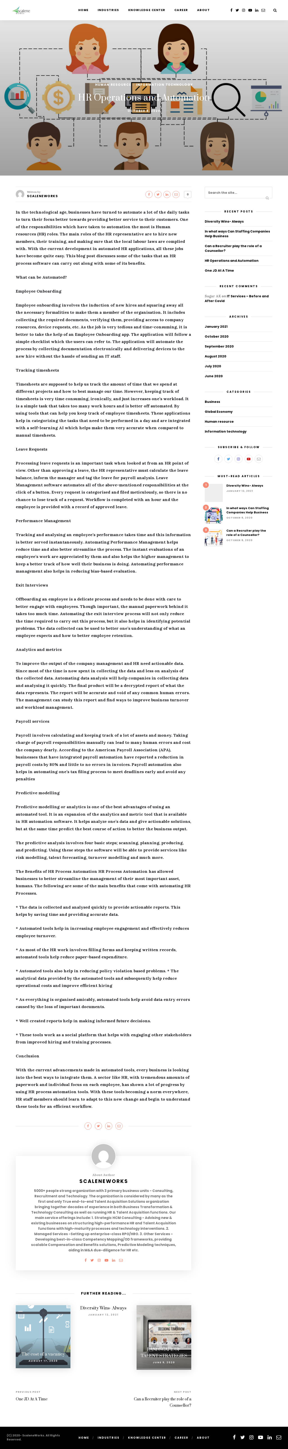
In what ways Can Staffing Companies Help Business (247, 510)
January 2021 (216, 326)
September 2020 (219, 346)
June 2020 (214, 376)
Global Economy (219, 411)
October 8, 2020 (144, 111)
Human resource (113, 84)
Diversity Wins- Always (103, 1308)
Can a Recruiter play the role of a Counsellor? (246, 532)
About (203, 10)
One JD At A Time (31, 1397)
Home (83, 10)
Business (212, 401)
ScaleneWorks (42, 196)
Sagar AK (213, 296)
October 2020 (217, 336)
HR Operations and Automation (232, 260)
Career (181, 10)
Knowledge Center (146, 10)
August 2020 (215, 356)
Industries (108, 10)
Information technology (164, 84)
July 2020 (213, 366)
